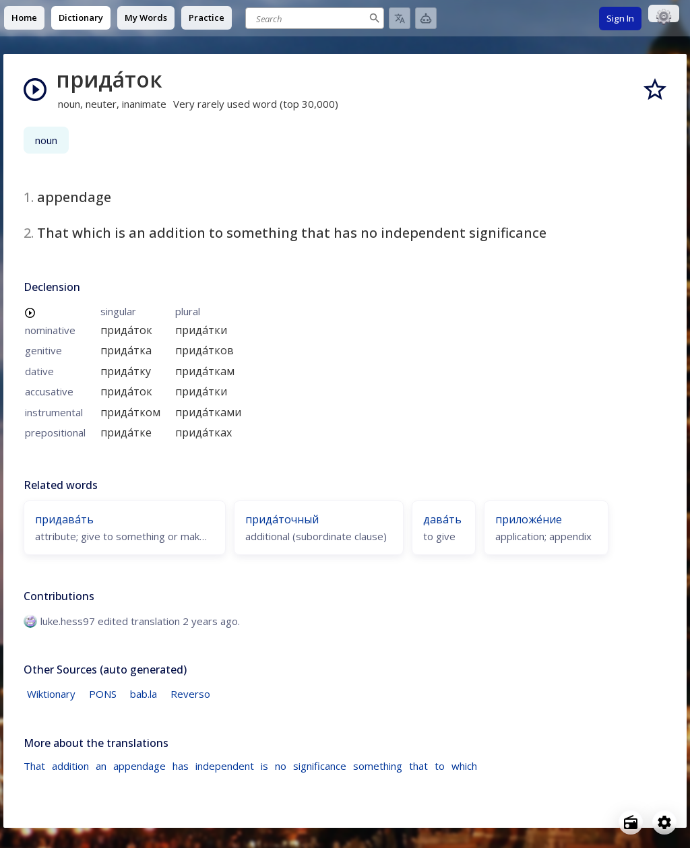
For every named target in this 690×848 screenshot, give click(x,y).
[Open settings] (664, 822)
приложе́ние (528, 519)
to (440, 766)
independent (224, 766)
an (101, 766)
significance (319, 766)
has (180, 766)
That (34, 766)
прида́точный (282, 519)
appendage (139, 766)
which (464, 766)
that (418, 766)
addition (70, 766)
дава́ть (442, 519)
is (264, 766)
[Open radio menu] (631, 822)
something (377, 766)
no (280, 766)
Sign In (620, 18)
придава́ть (64, 519)
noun (46, 140)
